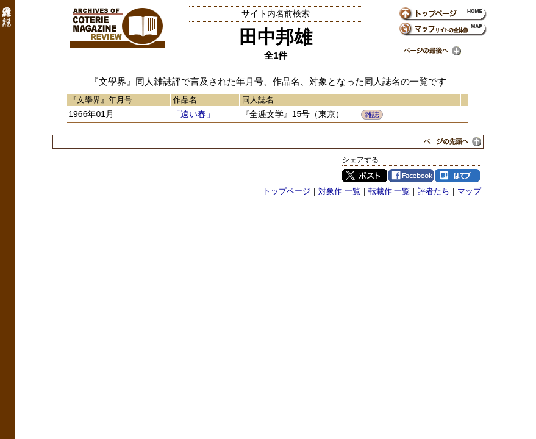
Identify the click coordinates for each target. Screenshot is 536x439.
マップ (469, 191)
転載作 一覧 (389, 191)
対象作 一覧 (339, 191)
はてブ (457, 175)
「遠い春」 (193, 114)
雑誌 (372, 114)
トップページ (286, 191)
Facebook (411, 175)
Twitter (364, 175)
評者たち (433, 191)
